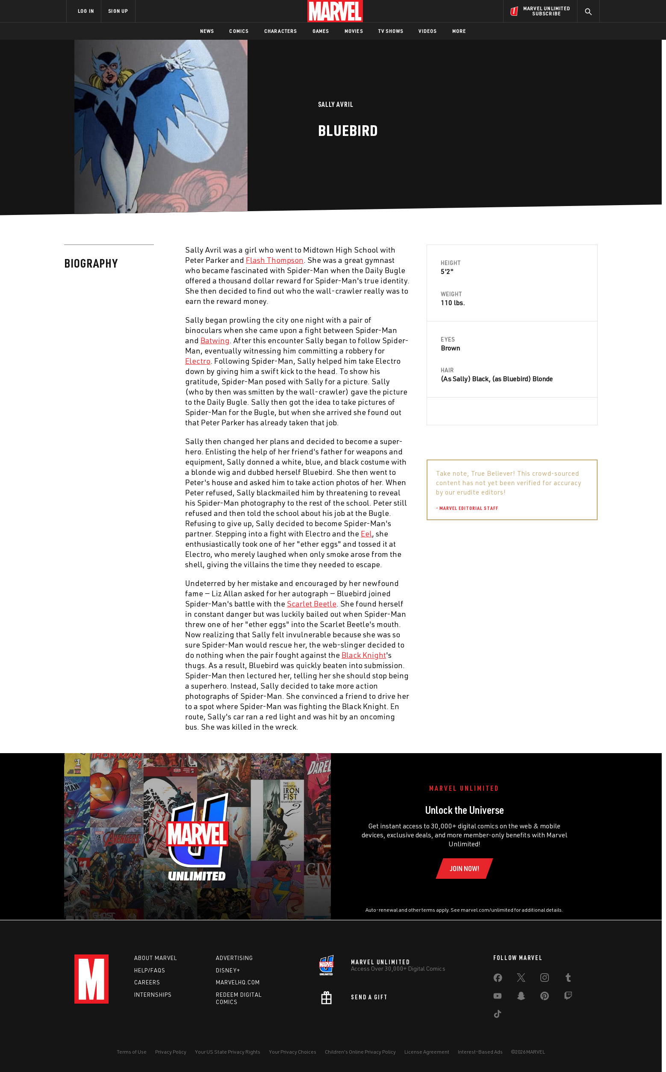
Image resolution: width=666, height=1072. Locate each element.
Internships (153, 994)
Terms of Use (132, 1051)
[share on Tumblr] (568, 979)
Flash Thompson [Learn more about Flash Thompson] (275, 260)
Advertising (234, 957)
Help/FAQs (149, 970)
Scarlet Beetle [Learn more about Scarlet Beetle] (311, 603)
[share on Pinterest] (544, 997)
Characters (280, 31)
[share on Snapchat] (521, 997)
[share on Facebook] (497, 979)
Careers (147, 982)
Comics (238, 31)
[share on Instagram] (544, 979)
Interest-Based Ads (480, 1051)
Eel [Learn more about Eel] (366, 533)
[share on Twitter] (521, 979)
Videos (427, 31)
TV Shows (391, 31)
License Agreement (426, 1051)
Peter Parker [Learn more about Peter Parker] (488, 548)
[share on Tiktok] (497, 1015)
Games (320, 31)
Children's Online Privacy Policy (360, 1051)
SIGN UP (118, 11)
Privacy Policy (170, 1051)
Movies (354, 31)
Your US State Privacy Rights (227, 1051)
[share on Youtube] (497, 997)
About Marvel (155, 957)
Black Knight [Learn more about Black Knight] (364, 655)
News (207, 31)
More (459, 31)
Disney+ (228, 970)
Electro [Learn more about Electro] (197, 360)
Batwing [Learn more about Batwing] (215, 340)
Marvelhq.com (238, 982)
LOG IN (86, 11)
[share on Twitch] (568, 997)
